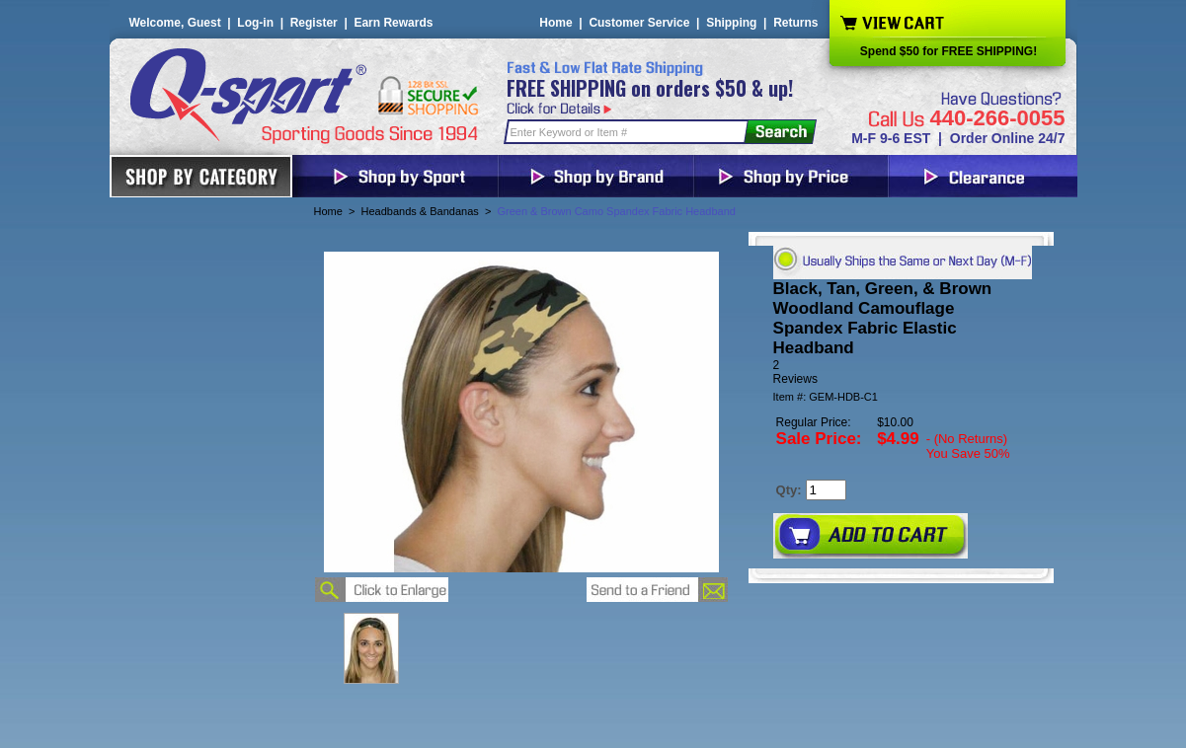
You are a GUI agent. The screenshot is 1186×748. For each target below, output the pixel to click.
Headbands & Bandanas (420, 211)
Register (314, 23)
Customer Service (639, 23)
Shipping (731, 23)
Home (555, 23)
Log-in (255, 23)
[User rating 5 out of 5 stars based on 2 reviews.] (901, 372)
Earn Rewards (393, 23)
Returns (795, 23)
